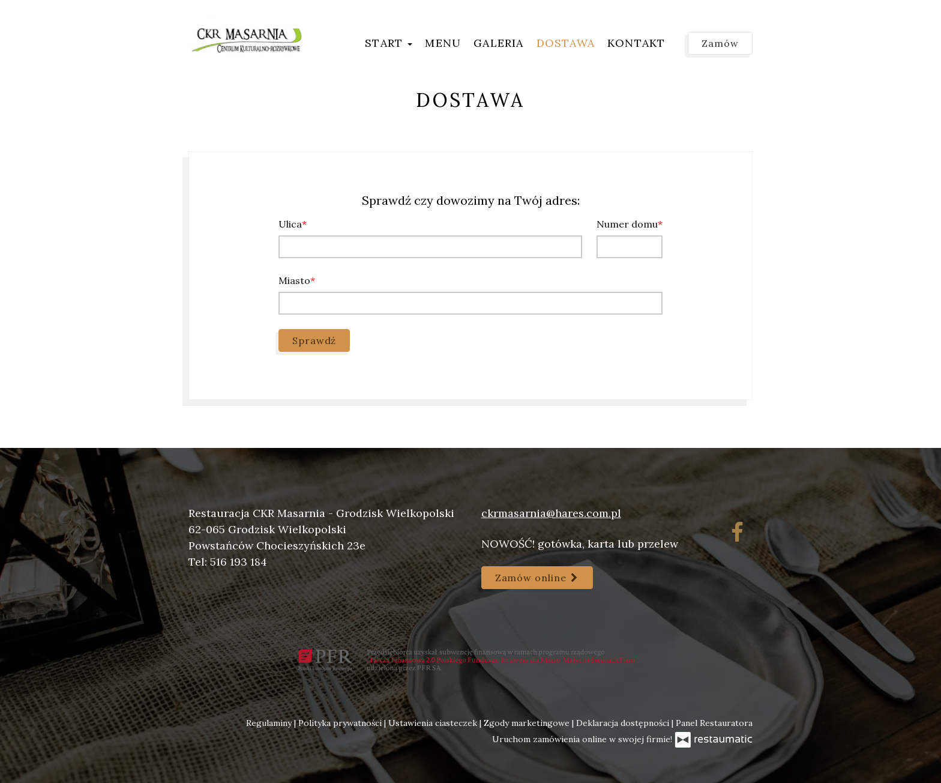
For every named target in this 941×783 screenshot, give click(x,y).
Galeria (498, 43)
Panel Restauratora (714, 723)
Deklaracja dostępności (624, 723)
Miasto (294, 280)
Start (388, 43)
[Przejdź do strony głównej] (247, 39)
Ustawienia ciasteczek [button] (434, 723)
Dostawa (566, 43)
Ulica (290, 224)
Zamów (720, 43)
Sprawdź (314, 340)
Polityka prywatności (341, 723)
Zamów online (537, 578)
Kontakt (636, 43)
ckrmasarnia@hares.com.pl (551, 513)
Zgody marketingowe (528, 723)
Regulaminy (270, 723)
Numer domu (627, 224)
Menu (443, 43)
